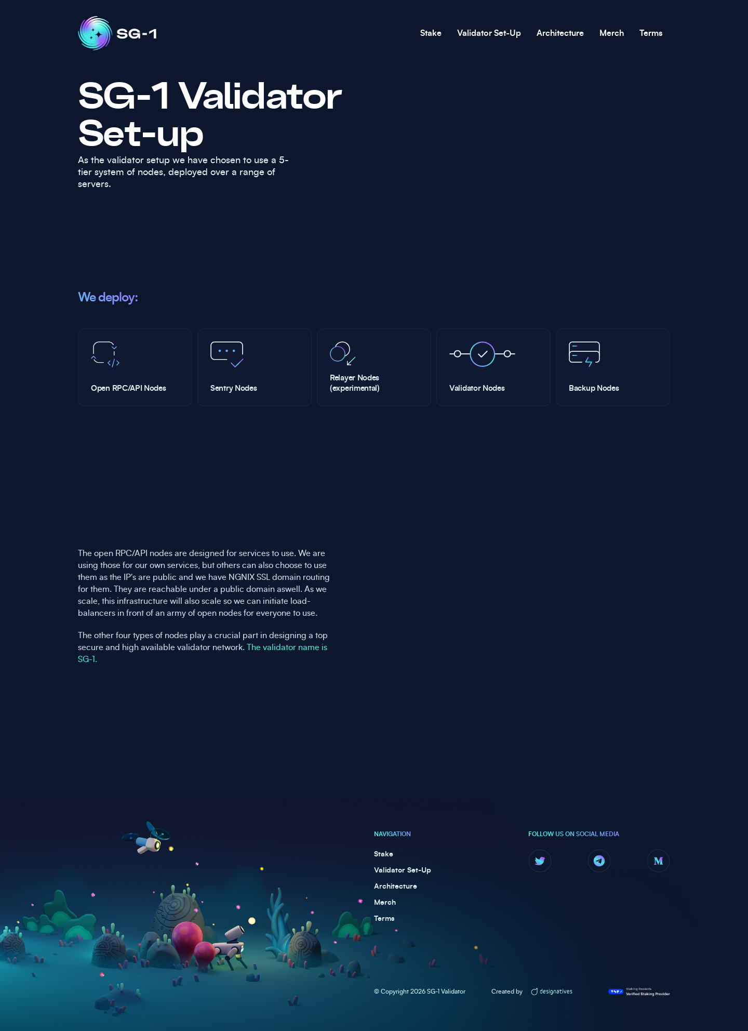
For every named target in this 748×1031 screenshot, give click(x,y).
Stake (431, 33)
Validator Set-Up (489, 33)
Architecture (560, 33)
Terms (650, 33)
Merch (611, 33)
